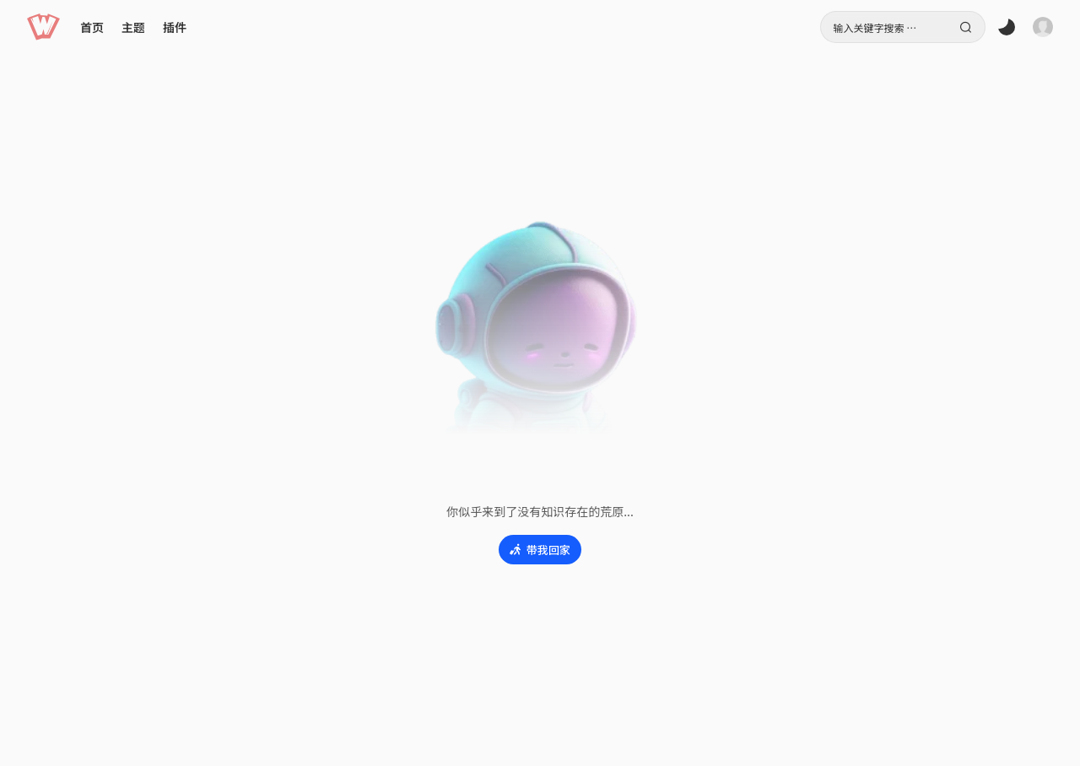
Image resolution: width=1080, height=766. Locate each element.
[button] (43, 26)
